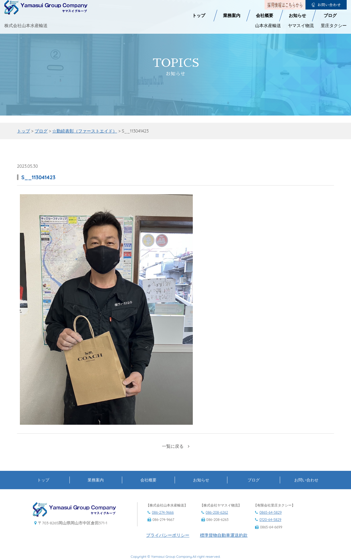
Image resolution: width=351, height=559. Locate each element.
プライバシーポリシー (167, 554)
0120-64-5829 (270, 539)
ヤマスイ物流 (301, 14)
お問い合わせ (306, 499)
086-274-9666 (163, 532)
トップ (198, 4)
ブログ (330, 4)
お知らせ (297, 4)
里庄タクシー (334, 14)
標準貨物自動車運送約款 (224, 554)
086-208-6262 (217, 532)
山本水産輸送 (268, 14)
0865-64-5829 (270, 532)
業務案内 (231, 4)
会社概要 (264, 4)
